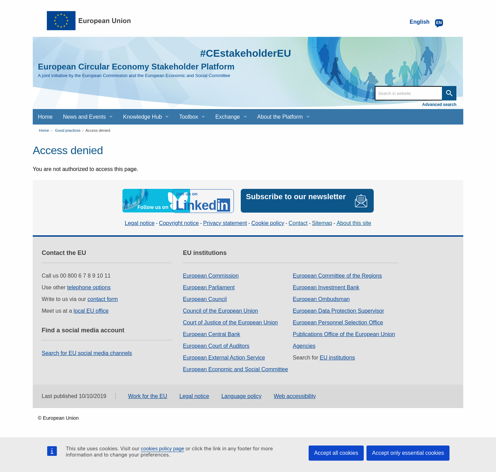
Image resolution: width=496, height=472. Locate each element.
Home (44, 130)
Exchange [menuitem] (227, 117)
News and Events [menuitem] (84, 117)
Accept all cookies (336, 453)
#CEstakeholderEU (245, 53)
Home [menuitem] (45, 117)
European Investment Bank (326, 287)
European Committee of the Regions (337, 275)
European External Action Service (224, 357)
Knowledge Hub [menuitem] (142, 117)
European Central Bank (211, 334)
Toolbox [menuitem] (188, 117)
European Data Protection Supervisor (338, 310)
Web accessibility (295, 396)
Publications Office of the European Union (344, 334)
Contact (298, 223)
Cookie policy (267, 223)
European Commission (211, 275)
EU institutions (337, 357)
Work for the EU (147, 396)
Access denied (97, 130)
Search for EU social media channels (87, 353)
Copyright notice (179, 223)
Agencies (304, 345)
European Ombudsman (321, 299)
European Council (205, 299)
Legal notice (139, 223)
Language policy (241, 396)
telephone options (89, 287)
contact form (102, 299)
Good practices (68, 130)
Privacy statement (225, 223)
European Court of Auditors (216, 345)
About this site (354, 223)
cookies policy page (162, 448)
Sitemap (322, 223)
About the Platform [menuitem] (280, 117)
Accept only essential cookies (408, 453)
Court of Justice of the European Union (230, 322)
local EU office (91, 310)
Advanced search (439, 104)
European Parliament (209, 287)
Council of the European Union (220, 310)
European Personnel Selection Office (338, 322)
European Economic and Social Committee (235, 369)
